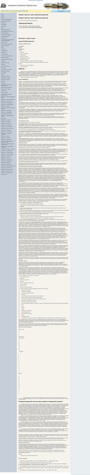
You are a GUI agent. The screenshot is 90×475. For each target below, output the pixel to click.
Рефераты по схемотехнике (6, 126)
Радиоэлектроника (4, 32)
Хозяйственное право (5, 76)
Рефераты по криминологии (6, 171)
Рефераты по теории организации (8, 99)
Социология (3, 52)
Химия (2, 74)
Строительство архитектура (6, 55)
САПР (2, 47)
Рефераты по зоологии (5, 157)
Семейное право (4, 50)
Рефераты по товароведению (7, 102)
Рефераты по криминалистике (7, 169)
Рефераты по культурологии (6, 131)
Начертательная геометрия (6, 19)
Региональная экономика (6, 34)
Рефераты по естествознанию (7, 152)
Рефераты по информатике (6, 160)
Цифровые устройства (5, 77)
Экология (3, 81)
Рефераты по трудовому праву (7, 104)
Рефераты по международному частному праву (7, 144)
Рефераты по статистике (6, 123)
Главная (2, 15)
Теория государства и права (6, 59)
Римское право (4, 42)
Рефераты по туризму (5, 106)
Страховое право (4, 54)
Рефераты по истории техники (7, 154)
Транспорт (3, 64)
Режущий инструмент (5, 36)
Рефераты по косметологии (6, 167)
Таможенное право (5, 57)
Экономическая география (6, 87)
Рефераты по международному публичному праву (7, 142)
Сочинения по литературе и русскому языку (6, 95)
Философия (3, 67)
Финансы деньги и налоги (6, 69)
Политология (3, 26)
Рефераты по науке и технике (7, 128)
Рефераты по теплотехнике (6, 101)
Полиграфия (3, 24)
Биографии (3, 118)
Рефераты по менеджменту (6, 112)
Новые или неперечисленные (7, 172)
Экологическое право (5, 79)
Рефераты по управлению (6, 110)
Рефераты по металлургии (6, 113)
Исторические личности (5, 162)
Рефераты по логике (5, 136)
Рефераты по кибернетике (6, 164)
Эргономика (3, 90)
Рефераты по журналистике (6, 155)
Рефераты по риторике (5, 121)
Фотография (3, 72)
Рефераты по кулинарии (6, 130)
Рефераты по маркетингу (6, 139)
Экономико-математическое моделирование (6, 85)
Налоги (2, 17)
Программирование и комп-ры (7, 31)
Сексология (3, 49)
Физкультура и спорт (5, 71)
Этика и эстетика (4, 92)
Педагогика (3, 22)
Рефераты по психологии (6, 119)
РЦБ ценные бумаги (5, 45)
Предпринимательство (5, 29)
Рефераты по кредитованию (6, 150)
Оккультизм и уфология (5, 21)
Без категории (4, 174)
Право (2, 27)
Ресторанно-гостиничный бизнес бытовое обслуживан (7, 40)
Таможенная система (5, 62)
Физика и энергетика (5, 66)
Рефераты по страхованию (6, 124)
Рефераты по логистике (6, 137)
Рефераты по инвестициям (6, 159)
